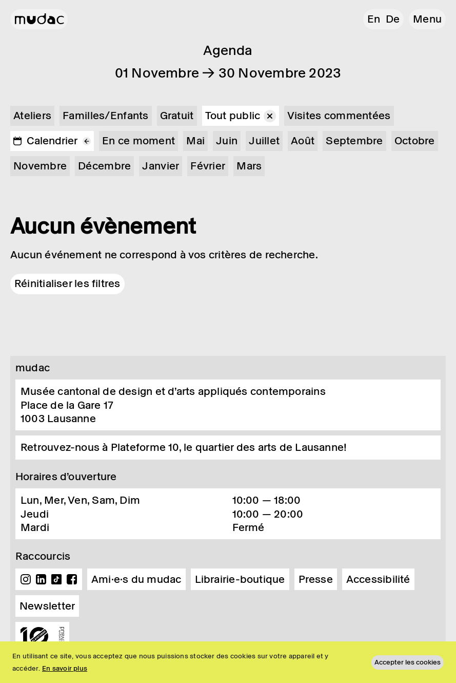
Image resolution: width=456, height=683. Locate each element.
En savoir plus (64, 668)
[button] (427, 19)
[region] (228, 662)
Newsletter (47, 606)
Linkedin (41, 579)
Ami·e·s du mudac (136, 579)
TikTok (56, 579)
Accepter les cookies (407, 662)
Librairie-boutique (240, 579)
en (373, 19)
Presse (316, 579)
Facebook (72, 579)
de (393, 19)
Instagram (26, 579)
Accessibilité (378, 579)
